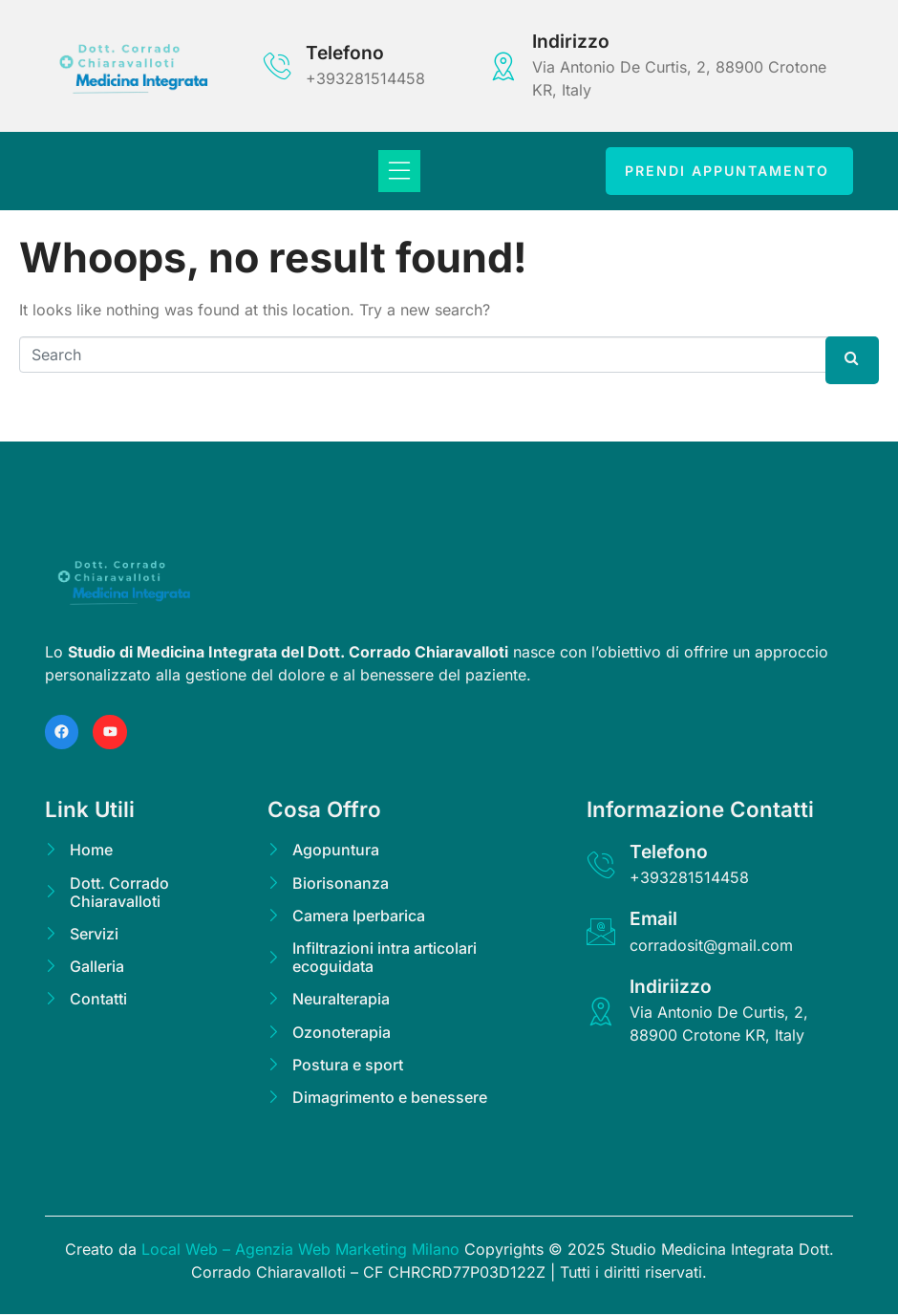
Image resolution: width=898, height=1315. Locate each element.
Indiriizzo (671, 986)
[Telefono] (277, 66)
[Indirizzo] (503, 66)
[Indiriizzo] (601, 1011)
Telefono (345, 52)
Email (653, 919)
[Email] (601, 932)
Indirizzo (570, 41)
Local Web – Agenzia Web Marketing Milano (302, 1250)
